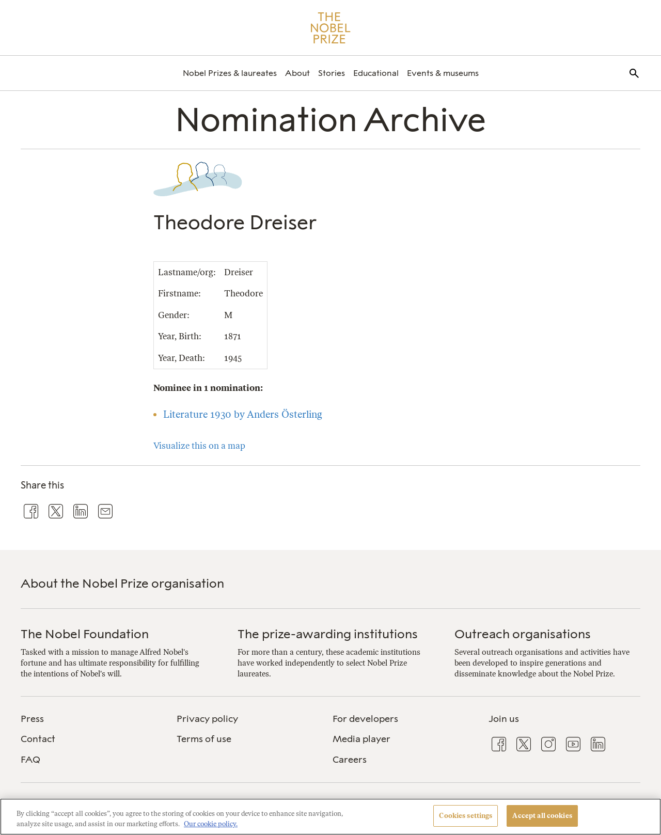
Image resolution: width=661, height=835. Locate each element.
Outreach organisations (522, 633)
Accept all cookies (542, 816)
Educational (376, 73)
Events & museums (443, 73)
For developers (365, 718)
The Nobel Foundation (85, 633)
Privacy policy (207, 718)
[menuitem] (230, 73)
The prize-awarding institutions (328, 633)
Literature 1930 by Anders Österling (242, 414)
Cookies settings (465, 816)
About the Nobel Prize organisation (122, 583)
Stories (331, 73)
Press (32, 718)
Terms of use (204, 739)
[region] (330, 816)
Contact (38, 739)
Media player (361, 739)
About (297, 73)
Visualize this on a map (199, 445)
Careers (350, 759)
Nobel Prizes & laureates (230, 73)
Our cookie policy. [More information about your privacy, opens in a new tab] (211, 824)
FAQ (30, 759)
